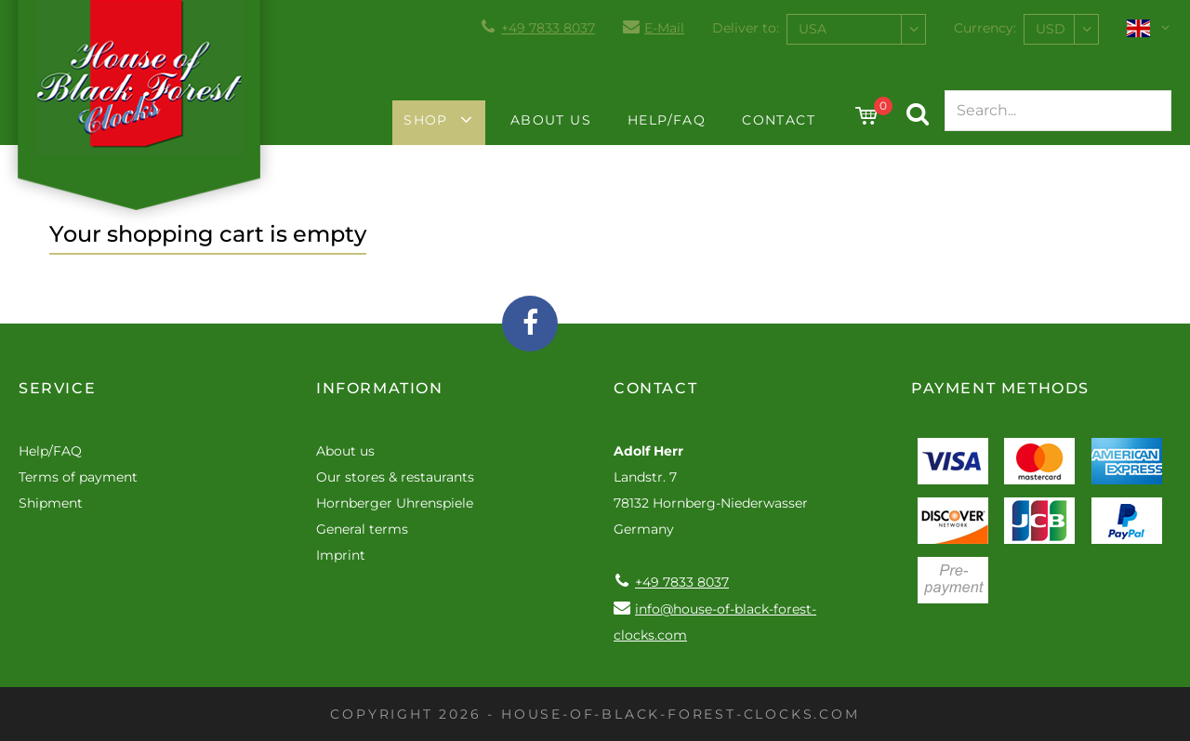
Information (379, 388)
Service (57, 388)
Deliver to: (745, 28)
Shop (425, 120)
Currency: (985, 28)
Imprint (340, 555)
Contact (778, 120)
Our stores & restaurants (395, 477)
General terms (362, 529)
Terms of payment (78, 477)
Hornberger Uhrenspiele (394, 503)
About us (550, 120)
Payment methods (1000, 388)
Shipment (51, 503)
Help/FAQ (667, 120)
